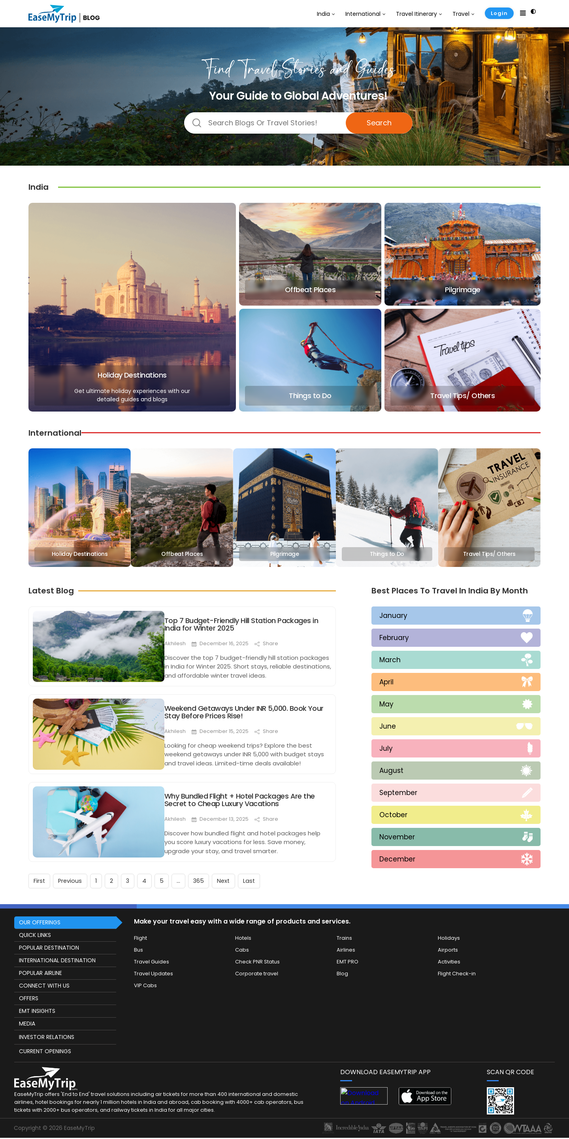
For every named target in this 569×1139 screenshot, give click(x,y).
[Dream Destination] (298, 123)
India (323, 14)
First (40, 879)
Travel (460, 14)
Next (240, 879)
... (191, 879)
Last (268, 879)
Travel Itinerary (416, 14)
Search (379, 123)
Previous (73, 879)
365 (213, 879)
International (363, 14)
